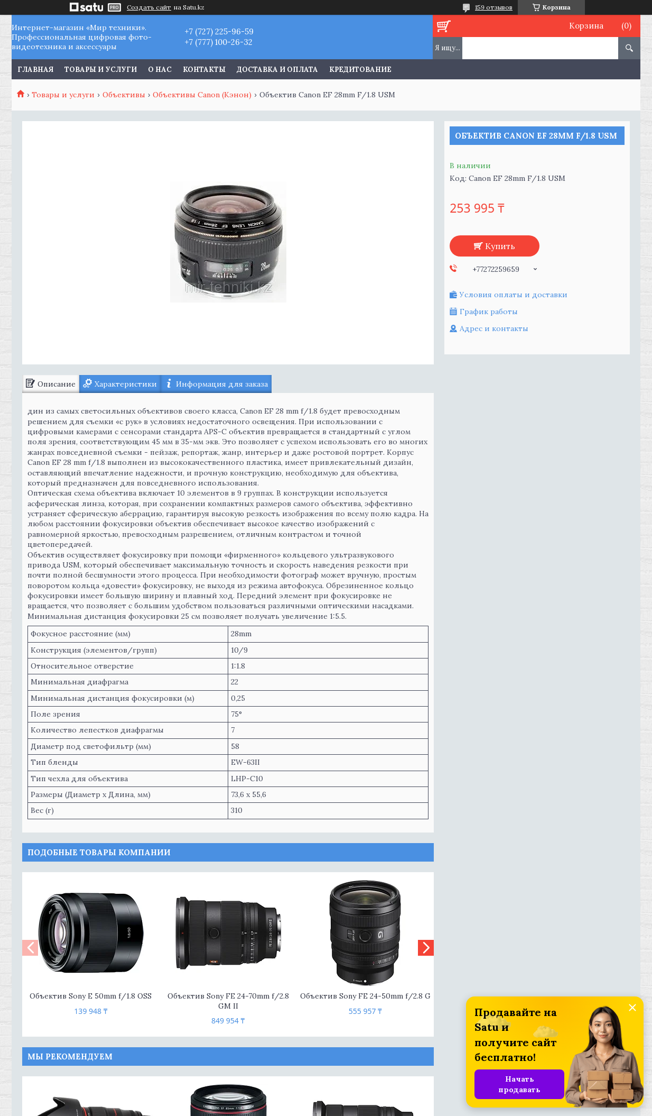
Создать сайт (149, 7)
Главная (35, 69)
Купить (500, 246)
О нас (160, 69)
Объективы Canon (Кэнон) (202, 94)
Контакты (204, 69)
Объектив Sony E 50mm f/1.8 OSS (91, 996)
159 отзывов (494, 7)
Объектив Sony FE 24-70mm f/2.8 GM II (228, 1001)
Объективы (124, 94)
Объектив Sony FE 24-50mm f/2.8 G (365, 996)
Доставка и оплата (277, 69)
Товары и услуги (100, 69)
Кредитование (360, 69)
